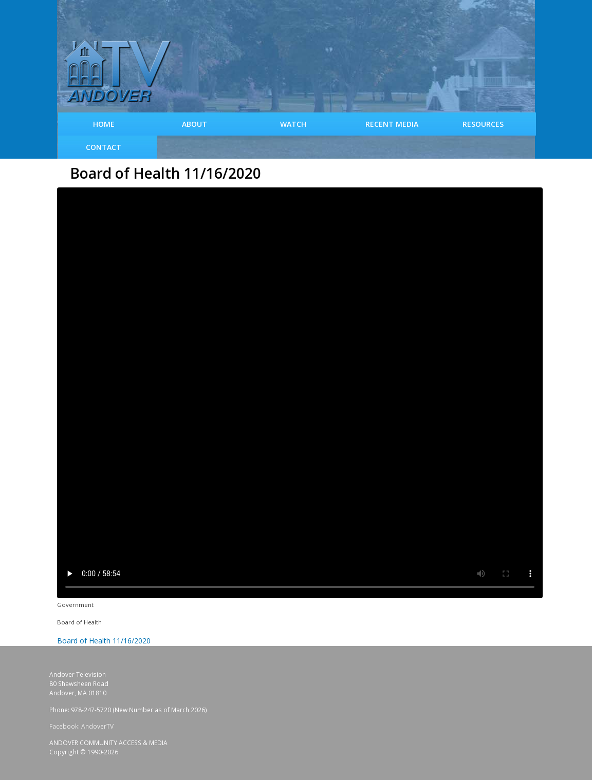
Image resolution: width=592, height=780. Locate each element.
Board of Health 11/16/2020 (104, 640)
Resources (483, 124)
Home (104, 124)
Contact (103, 147)
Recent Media (391, 124)
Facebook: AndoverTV (81, 726)
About (194, 124)
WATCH (293, 124)
